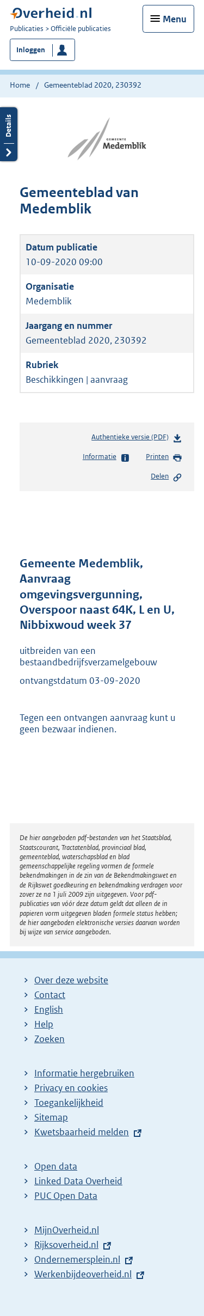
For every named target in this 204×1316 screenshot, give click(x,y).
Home (20, 85)
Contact (49, 995)
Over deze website (71, 980)
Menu (175, 19)
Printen (164, 457)
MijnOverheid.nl (66, 1230)
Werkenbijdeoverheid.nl (83, 1274)
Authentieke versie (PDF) (136, 439)
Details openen (8, 134)
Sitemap (51, 1117)
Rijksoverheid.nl (66, 1245)
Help (43, 1024)
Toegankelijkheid (68, 1103)
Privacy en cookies (71, 1088)
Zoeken (49, 1039)
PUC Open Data (65, 1196)
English (48, 1009)
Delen (166, 477)
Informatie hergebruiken (84, 1073)
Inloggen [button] (30, 49)
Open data (55, 1166)
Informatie (106, 457)
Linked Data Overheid (78, 1181)
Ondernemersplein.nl (77, 1259)
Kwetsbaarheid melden (81, 1132)
